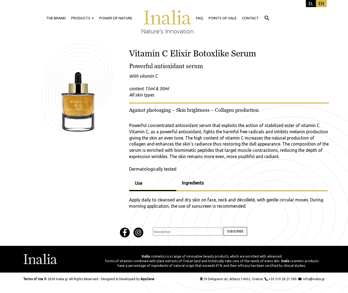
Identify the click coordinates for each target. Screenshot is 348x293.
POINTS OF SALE (223, 18)
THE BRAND (56, 18)
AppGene (147, 279)
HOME (167, 18)
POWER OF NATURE (115, 18)
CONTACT (250, 18)
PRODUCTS (82, 18)
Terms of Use (33, 279)
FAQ (199, 18)
